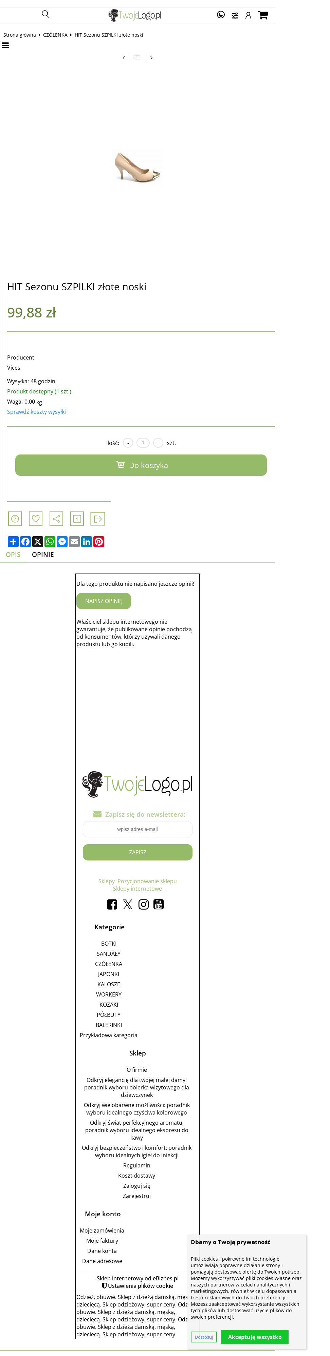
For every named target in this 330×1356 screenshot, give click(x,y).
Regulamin (164, 1160)
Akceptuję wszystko (255, 1337)
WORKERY (136, 989)
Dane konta (129, 1245)
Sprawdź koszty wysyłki (43, 406)
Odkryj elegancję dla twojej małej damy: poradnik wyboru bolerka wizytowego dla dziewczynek (164, 1082)
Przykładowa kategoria (136, 1029)
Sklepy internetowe (165, 883)
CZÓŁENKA (62, 28)
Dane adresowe (129, 1255)
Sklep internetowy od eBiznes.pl (165, 1273)
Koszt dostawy (164, 1170)
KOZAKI (136, 999)
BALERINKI (136, 1019)
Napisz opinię (131, 596)
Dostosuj (204, 1337)
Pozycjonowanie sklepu (174, 875)
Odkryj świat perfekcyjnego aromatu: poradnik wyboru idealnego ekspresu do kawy (164, 1124)
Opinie (52, 549)
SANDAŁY (136, 948)
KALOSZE (136, 979)
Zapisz (164, 847)
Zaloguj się (164, 1180)
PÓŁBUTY (136, 1009)
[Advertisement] (165, 695)
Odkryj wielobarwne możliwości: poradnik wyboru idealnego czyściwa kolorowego (164, 1103)
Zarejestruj (164, 1190)
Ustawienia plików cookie (168, 1280)
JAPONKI (136, 968)
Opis (20, 549)
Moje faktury (129, 1235)
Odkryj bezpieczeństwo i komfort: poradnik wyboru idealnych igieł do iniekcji (164, 1146)
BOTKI (136, 938)
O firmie (164, 1064)
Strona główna (26, 28)
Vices (20, 362)
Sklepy (134, 875)
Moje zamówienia (129, 1225)
